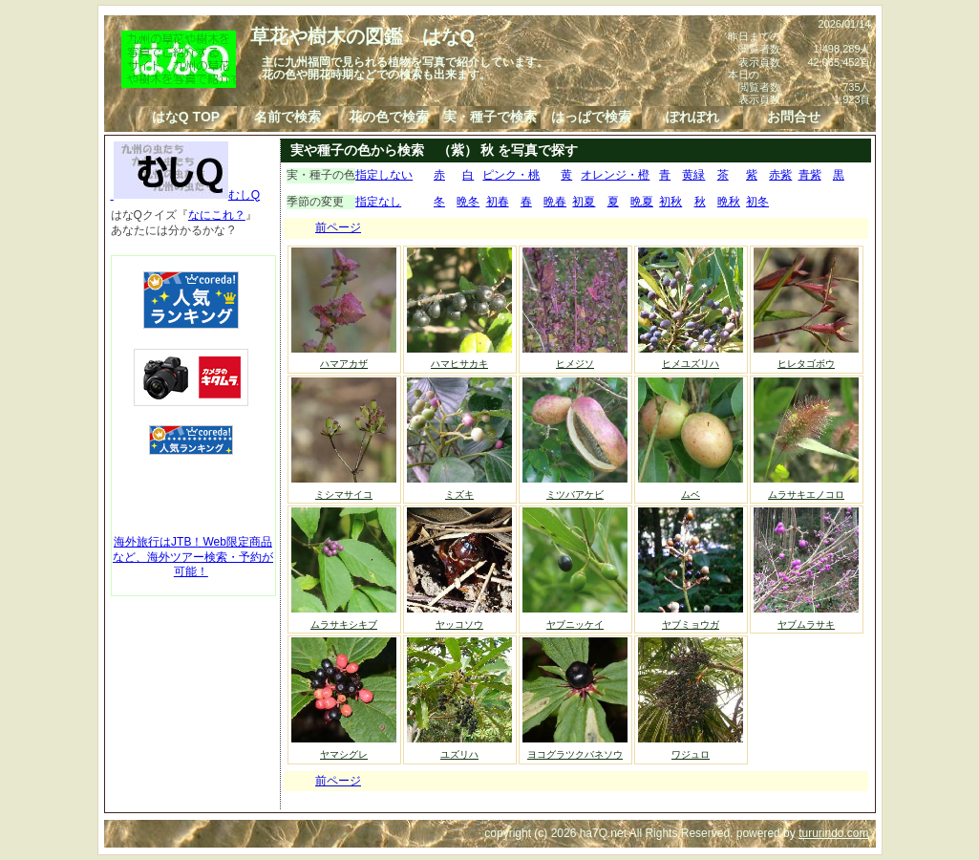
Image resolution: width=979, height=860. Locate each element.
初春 (497, 201)
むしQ (186, 195)
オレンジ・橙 (615, 175)
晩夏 (641, 201)
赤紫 (780, 175)
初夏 (583, 201)
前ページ (338, 227)
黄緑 (693, 175)
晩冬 (468, 201)
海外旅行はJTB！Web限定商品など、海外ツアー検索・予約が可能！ (193, 556)
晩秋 (728, 201)
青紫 (809, 175)
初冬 (757, 201)
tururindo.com (833, 833)
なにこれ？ (216, 215)
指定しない (384, 175)
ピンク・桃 (511, 175)
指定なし (378, 201)
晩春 (554, 201)
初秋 (670, 201)
